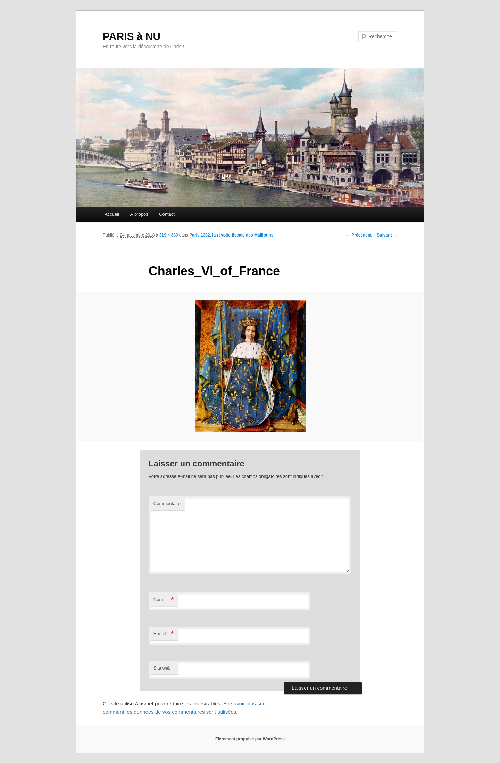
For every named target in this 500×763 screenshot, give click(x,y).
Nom (163, 600)
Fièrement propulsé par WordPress (250, 739)
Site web (162, 668)
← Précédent (359, 235)
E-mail (163, 634)
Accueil (112, 214)
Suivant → (387, 235)
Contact (167, 214)
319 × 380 (168, 235)
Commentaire (167, 503)
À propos (139, 214)
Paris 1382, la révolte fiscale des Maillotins (231, 235)
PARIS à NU (131, 36)
